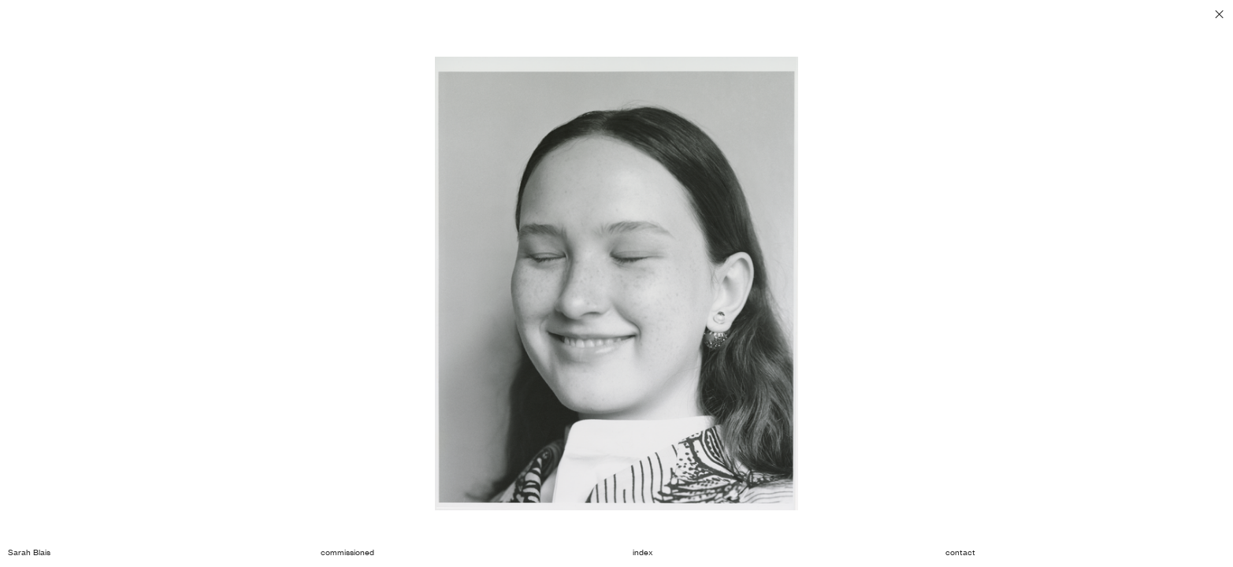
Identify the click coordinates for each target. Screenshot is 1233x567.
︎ (1219, 14)
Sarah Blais (29, 552)
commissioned (347, 552)
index (643, 552)
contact (960, 552)
